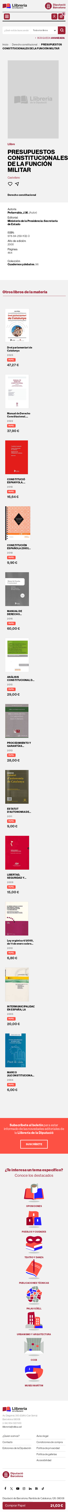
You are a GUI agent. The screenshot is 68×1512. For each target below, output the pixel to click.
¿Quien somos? (11, 1436)
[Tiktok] (43, 1488)
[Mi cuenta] (54, 16)
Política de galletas (47, 1454)
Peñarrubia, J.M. (18, 212)
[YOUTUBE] (17, 1488)
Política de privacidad (48, 1448)
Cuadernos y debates (21, 264)
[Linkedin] (30, 1488)
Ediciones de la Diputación (17, 1448)
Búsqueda (50, 38)
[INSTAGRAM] (24, 1488)
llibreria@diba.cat (12, 1426)
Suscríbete (34, 1144)
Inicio (5, 44)
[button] (61, 16)
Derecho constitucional (22, 194)
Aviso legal (42, 1436)
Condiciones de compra (50, 1442)
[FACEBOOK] (5, 1488)
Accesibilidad (44, 1460)
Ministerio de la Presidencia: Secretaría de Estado (33, 222)
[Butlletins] (36, 1488)
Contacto (8, 1442)
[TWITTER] (11, 1488)
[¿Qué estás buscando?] (17, 30)
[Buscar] (61, 30)
